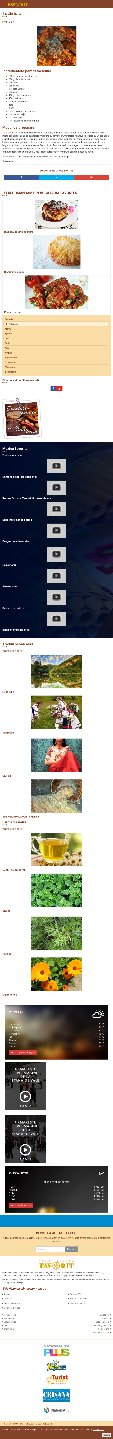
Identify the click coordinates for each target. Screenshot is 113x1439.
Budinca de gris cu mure (18, 231)
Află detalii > (98, 1429)
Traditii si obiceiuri (78, 1298)
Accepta (106, 1435)
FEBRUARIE (8, 22)
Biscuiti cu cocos (14, 272)
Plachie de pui (12, 312)
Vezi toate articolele (13, 651)
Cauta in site (103, 1329)
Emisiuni (8, 1298)
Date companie (102, 1322)
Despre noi (104, 1315)
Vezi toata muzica (12, 455)
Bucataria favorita (12, 1303)
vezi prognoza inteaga (23, 1052)
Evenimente (9, 1318)
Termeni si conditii (101, 1332)
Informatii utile (10, 1329)
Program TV (75, 1294)
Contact (105, 1318)
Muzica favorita (11, 1315)
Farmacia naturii (77, 1303)
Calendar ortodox (12, 1308)
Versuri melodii (10, 1322)
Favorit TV (49, 1424)
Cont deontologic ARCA (98, 1325)
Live (5, 1325)
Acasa (7, 1294)
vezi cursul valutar (21, 1205)
